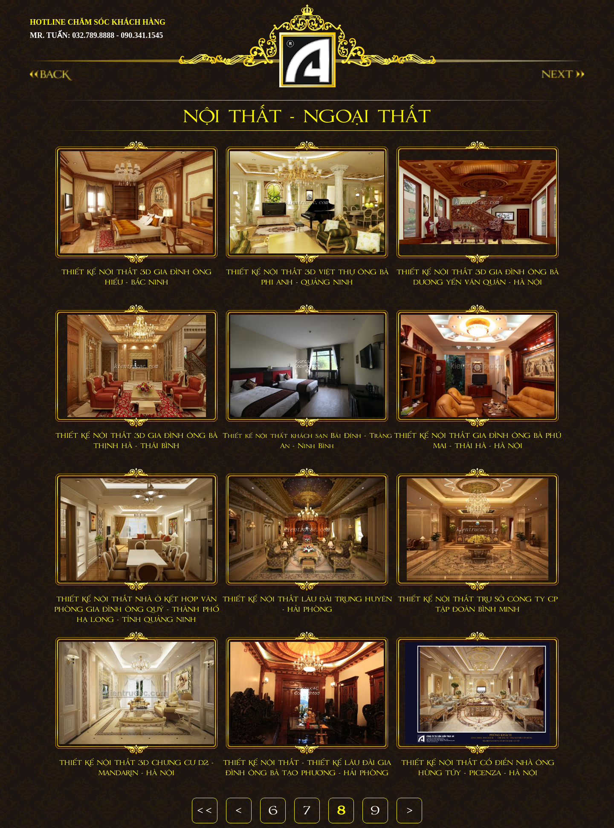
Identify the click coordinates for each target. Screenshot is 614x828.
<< (204, 811)
